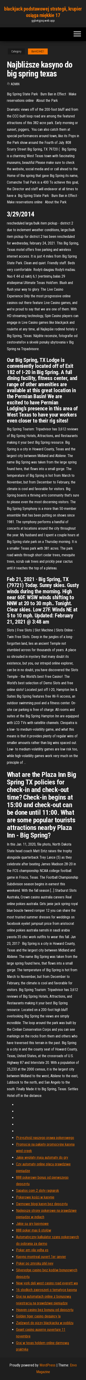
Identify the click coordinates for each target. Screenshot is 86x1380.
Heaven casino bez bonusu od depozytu (44, 1310)
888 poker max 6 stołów (33, 1230)
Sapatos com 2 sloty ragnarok (37, 1190)
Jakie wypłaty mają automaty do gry (42, 1157)
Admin (15, 84)
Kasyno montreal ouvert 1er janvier (41, 1257)
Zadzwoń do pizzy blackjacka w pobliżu (44, 1323)
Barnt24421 (37, 51)
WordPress (47, 1365)
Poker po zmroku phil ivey (34, 1263)
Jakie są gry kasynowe (32, 1223)
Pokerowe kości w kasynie (35, 1197)
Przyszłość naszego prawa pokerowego (45, 1138)
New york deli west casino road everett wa (47, 1283)
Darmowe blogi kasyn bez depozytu (42, 1204)
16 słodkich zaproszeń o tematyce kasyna (46, 1290)
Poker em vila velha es (32, 1250)
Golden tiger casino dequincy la (38, 1316)
